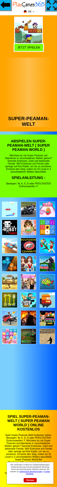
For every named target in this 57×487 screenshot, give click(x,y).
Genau (30, 480)
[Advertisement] (28, 86)
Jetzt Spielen (28, 47)
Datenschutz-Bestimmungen (30, 472)
